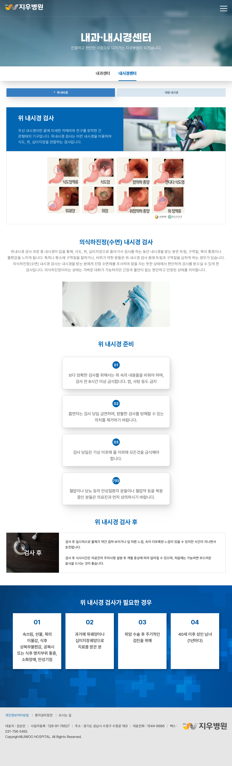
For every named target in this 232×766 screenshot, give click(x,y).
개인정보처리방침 (17, 715)
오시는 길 (65, 715)
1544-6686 (156, 726)
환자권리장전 (44, 715)
